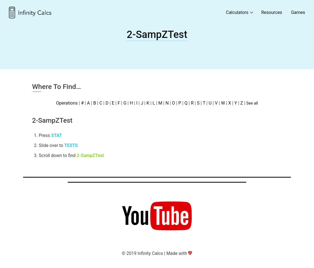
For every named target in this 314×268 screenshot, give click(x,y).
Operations (67, 103)
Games (298, 12)
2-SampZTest (157, 34)
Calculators (237, 12)
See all (252, 103)
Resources (271, 12)
